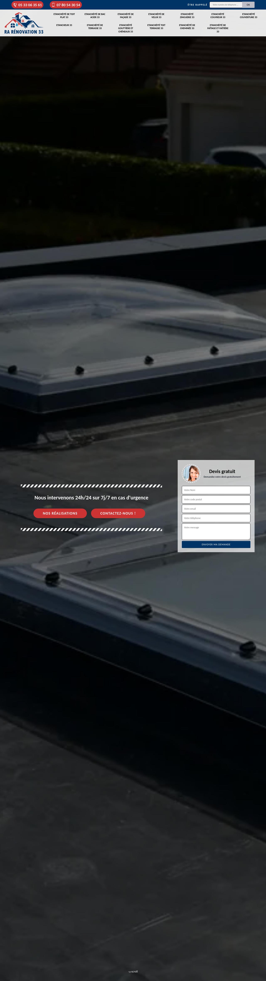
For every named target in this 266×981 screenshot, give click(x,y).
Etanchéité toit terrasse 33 (156, 27)
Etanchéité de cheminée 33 (187, 27)
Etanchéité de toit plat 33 (64, 16)
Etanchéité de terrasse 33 (95, 27)
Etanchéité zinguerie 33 (187, 16)
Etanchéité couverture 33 (248, 16)
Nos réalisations (60, 513)
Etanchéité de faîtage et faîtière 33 (217, 28)
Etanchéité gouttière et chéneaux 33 (125, 28)
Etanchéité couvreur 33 (218, 16)
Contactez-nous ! (118, 513)
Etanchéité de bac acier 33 (95, 16)
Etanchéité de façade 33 (126, 16)
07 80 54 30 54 (65, 4)
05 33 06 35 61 (27, 4)
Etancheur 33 (64, 25)
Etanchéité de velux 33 (156, 16)
